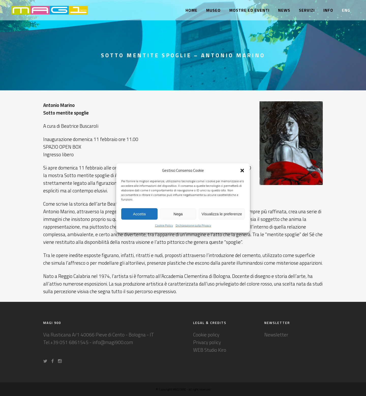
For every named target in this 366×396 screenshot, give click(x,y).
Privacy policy (207, 342)
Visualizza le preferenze (222, 214)
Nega (178, 214)
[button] (242, 170)
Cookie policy (206, 334)
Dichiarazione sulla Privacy (193, 225)
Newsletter (276, 334)
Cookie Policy (164, 225)
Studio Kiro (215, 349)
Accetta (139, 214)
